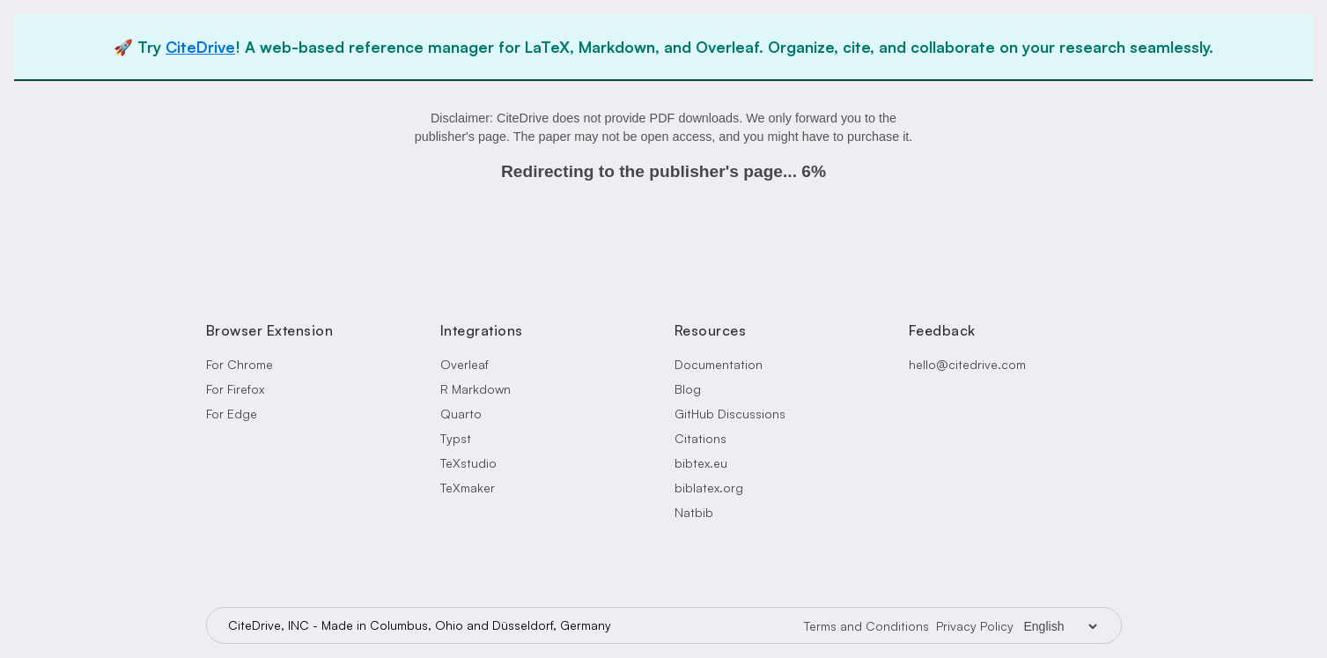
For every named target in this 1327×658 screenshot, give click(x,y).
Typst (455, 438)
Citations (700, 438)
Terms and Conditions (866, 625)
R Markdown (475, 388)
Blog (688, 388)
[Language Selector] (1060, 626)
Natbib (694, 512)
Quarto (461, 413)
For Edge (231, 413)
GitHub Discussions (730, 413)
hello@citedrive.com (967, 364)
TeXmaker (467, 487)
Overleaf (464, 364)
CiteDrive (200, 46)
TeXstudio (468, 462)
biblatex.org (709, 487)
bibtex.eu (701, 462)
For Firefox (235, 388)
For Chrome (239, 364)
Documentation (719, 364)
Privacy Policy (975, 625)
